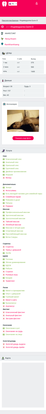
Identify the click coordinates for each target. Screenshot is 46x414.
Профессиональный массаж (18, 212)
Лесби (8, 253)
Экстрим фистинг (13, 318)
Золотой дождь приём (15, 347)
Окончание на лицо (14, 334)
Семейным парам (13, 197)
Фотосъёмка (11, 190)
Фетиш (8, 178)
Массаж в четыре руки (15, 228)
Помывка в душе (13, 200)
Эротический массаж (14, 215)
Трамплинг (10, 281)
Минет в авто (11, 300)
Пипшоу (9, 203)
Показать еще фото (23, 138)
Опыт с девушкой (13, 294)
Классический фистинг (15, 312)
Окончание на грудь (14, 331)
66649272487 (10, 33)
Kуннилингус (11, 303)
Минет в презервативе (15, 290)
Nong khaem (8, 39)
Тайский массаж (12, 221)
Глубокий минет (12, 297)
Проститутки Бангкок (10, 20)
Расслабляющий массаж (16, 234)
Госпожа (9, 259)
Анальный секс (12, 162)
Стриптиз (10, 247)
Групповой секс (12, 168)
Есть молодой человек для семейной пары (24, 194)
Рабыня (9, 268)
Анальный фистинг (14, 315)
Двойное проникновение (16, 171)
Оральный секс (12, 165)
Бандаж (9, 278)
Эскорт (9, 187)
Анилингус (10, 306)
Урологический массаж (15, 218)
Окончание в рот (13, 328)
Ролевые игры (12, 275)
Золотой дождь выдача (15, 344)
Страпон (9, 271)
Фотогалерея (10, 104)
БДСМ (8, 265)
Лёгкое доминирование (15, 262)
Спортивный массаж (14, 231)
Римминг (9, 206)
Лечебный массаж (13, 225)
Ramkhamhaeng (10, 44)
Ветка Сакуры (11, 237)
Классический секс (14, 159)
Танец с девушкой (13, 250)
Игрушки (9, 175)
